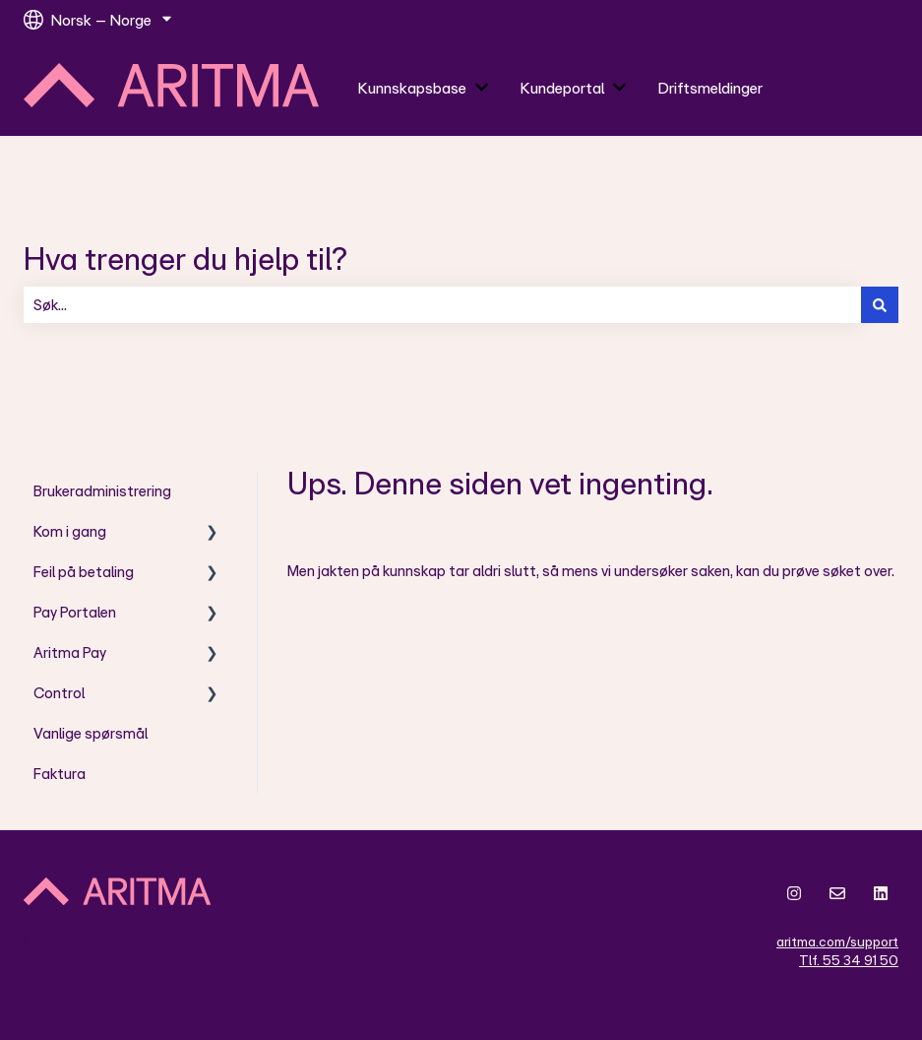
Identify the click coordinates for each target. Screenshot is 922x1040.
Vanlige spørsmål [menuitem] (90, 733)
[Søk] (879, 305)
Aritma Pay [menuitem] (69, 652)
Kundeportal (562, 88)
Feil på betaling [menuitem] (83, 571)
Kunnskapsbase (412, 88)
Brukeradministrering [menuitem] (102, 491)
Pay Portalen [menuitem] (74, 612)
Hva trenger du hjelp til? (185, 257)
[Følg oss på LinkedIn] (880, 893)
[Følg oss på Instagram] (794, 893)
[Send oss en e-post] (837, 893)
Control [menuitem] (59, 692)
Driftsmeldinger (710, 88)
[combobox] (442, 305)
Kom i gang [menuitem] (69, 531)
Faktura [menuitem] (59, 773)
